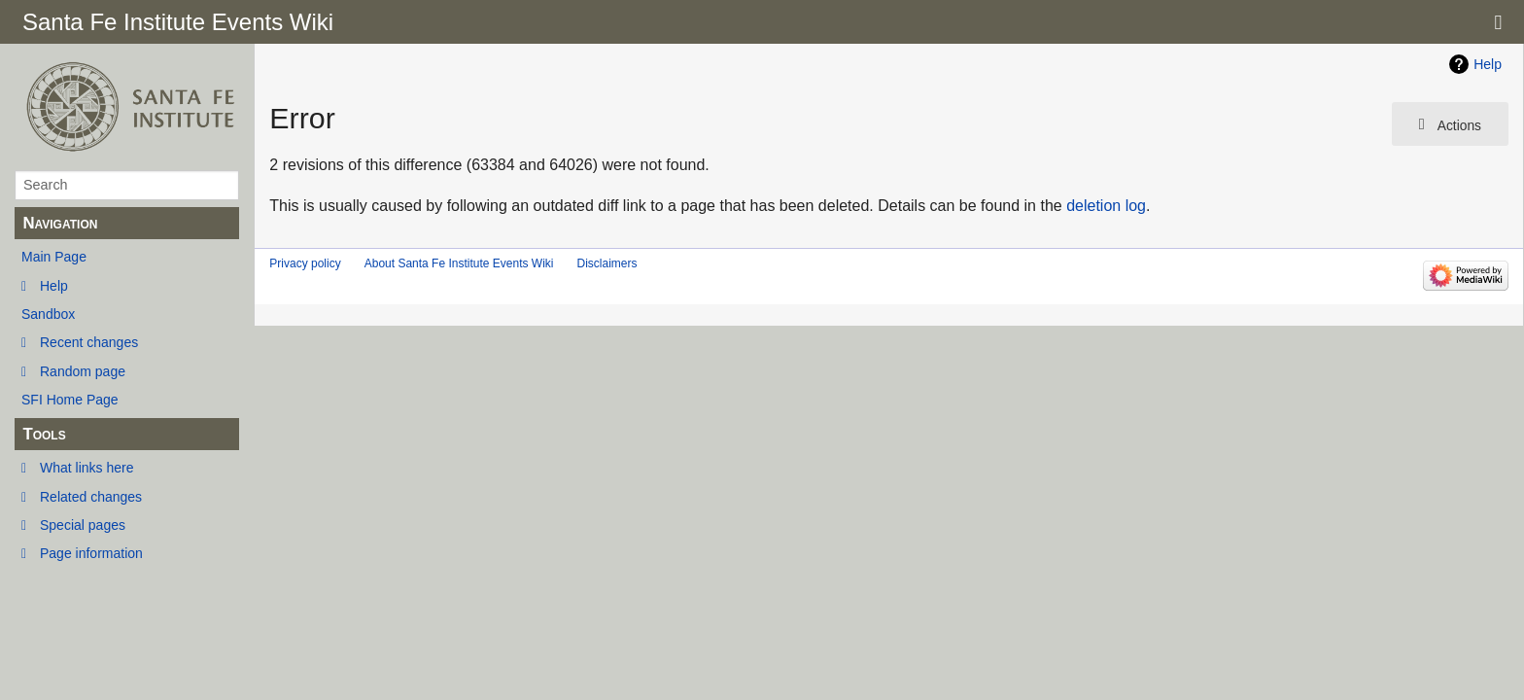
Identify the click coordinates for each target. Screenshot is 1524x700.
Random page (82, 371)
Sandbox (48, 314)
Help (54, 286)
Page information (91, 553)
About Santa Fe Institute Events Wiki (459, 263)
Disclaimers (606, 263)
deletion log (1106, 205)
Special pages (82, 525)
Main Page (54, 256)
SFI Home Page (70, 399)
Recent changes (89, 342)
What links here (86, 467)
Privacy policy (304, 263)
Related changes (91, 497)
